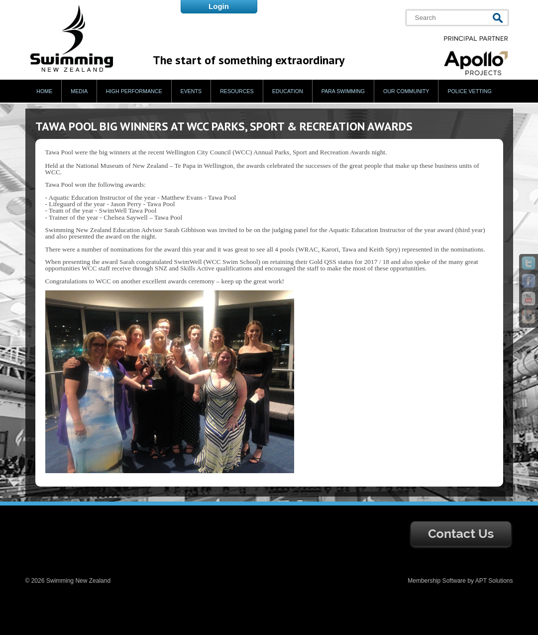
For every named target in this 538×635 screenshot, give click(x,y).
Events (191, 91)
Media (79, 91)
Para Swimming (343, 91)
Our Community (406, 91)
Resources (237, 91)
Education (287, 91)
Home (44, 91)
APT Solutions (494, 580)
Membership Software (437, 580)
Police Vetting (469, 91)
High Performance (134, 91)
